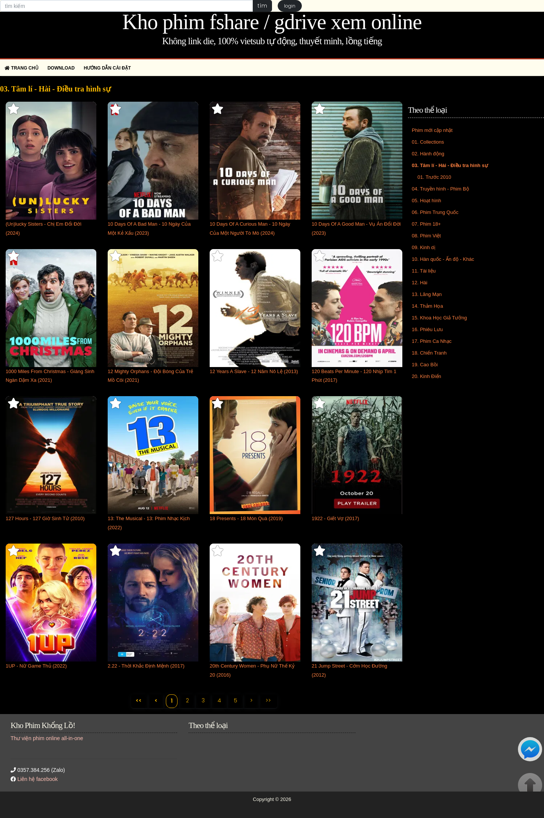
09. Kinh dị (423, 247)
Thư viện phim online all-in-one (47, 738)
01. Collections (428, 142)
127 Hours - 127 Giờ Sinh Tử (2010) (45, 518)
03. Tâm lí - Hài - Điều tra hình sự (450, 165)
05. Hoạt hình (426, 200)
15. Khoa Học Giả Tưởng (439, 318)
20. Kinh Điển (426, 376)
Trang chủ (22, 68)
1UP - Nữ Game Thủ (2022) (36, 666)
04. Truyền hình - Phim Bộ (440, 189)
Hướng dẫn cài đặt (107, 68)
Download (61, 68)
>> (268, 700)
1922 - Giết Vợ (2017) (335, 518)
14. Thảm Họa (427, 306)
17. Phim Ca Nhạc (431, 341)
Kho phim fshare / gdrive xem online (272, 22)
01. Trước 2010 (434, 177)
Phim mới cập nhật (432, 130)
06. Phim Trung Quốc (435, 212)
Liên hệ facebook (37, 779)
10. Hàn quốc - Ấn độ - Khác (443, 259)
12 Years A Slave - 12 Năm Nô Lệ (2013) (254, 371)
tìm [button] (262, 5)
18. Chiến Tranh (429, 353)
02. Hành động (428, 153)
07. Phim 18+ (426, 224)
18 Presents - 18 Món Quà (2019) (246, 518)
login (289, 6)
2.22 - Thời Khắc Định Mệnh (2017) (146, 666)
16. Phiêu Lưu (427, 329)
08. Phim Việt (426, 236)
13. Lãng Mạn (427, 294)
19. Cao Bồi (425, 364)
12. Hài (419, 282)
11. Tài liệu (424, 271)
